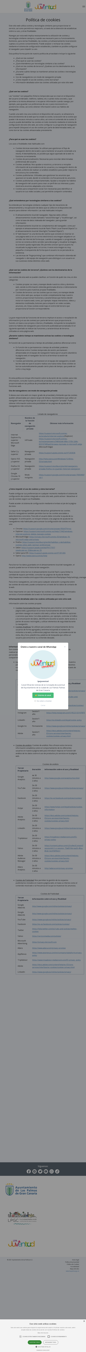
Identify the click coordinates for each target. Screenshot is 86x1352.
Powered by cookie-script (43, 1350)
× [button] (84, 1321)
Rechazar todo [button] (50, 1342)
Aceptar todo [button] (35, 1342)
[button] (43, 1347)
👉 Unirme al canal (43, 695)
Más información (43, 1333)
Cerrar (43, 705)
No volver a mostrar (44, 701)
